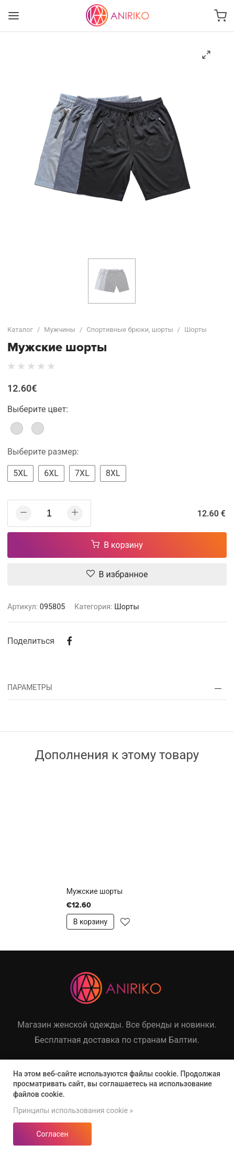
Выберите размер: (43, 452)
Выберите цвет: (37, 409)
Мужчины (59, 329)
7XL (82, 473)
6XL (51, 473)
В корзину (117, 545)
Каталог (20, 329)
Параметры (29, 687)
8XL (113, 473)
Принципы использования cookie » (73, 1110)
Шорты (195, 329)
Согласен (52, 1134)
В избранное (117, 574)
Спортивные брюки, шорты (129, 329)
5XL (20, 473)
